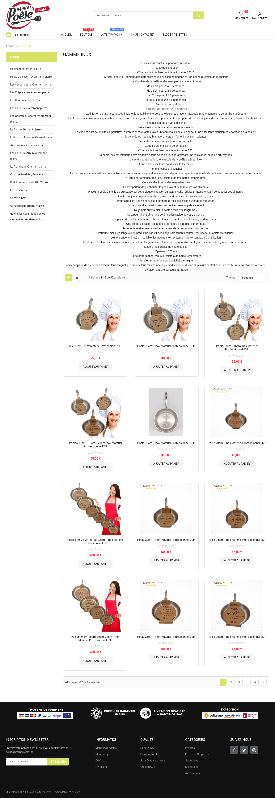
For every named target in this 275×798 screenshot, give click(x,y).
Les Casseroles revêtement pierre (30, 84)
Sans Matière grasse (152, 757)
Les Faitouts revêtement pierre (28, 108)
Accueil (66, 34)
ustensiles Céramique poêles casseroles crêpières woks (27, 216)
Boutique (87, 33)
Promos (190, 745)
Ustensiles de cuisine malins (27, 205)
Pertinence (253, 277)
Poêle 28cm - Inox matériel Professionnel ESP (237, 633)
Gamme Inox (18, 198)
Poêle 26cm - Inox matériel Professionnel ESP (166, 633)
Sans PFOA (147, 745)
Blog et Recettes (175, 34)
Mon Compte (103, 751)
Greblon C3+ (147, 763)
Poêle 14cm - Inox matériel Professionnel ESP (95, 345)
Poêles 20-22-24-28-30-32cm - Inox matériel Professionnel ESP (95, 539)
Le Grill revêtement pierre (25, 129)
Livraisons (101, 763)
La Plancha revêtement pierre (28, 166)
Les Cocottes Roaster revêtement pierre (30, 118)
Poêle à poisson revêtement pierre (31, 76)
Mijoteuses (191, 763)
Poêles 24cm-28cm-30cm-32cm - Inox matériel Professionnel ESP (95, 635)
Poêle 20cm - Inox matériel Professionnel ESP (237, 441)
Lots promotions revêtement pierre (31, 137)
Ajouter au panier (95, 365)
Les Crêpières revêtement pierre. (30, 92)
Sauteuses (191, 757)
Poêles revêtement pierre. (26, 68)
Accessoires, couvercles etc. (27, 145)
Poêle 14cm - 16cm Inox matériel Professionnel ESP (237, 347)
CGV (98, 757)
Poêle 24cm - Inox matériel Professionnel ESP (237, 537)
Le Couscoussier (20, 190)
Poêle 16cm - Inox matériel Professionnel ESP (166, 345)
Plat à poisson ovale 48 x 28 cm (29, 182)
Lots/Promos (112, 33)
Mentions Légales (106, 745)
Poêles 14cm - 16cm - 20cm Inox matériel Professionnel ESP (95, 443)
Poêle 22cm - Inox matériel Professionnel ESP (166, 537)
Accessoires (192, 770)
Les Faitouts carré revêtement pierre (28, 155)
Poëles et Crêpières (197, 751)
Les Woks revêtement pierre (27, 100)
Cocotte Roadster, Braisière (26, 174)
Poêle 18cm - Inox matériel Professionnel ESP (166, 441)
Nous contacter (142, 34)
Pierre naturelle (149, 751)
